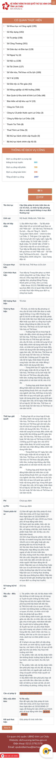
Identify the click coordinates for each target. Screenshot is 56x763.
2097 (36, 177)
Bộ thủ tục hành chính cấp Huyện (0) (23, 136)
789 (35, 167)
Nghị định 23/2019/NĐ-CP (31, 693)
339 (35, 172)
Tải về (46, 712)
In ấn (24, 714)
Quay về (7, 728)
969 (35, 162)
